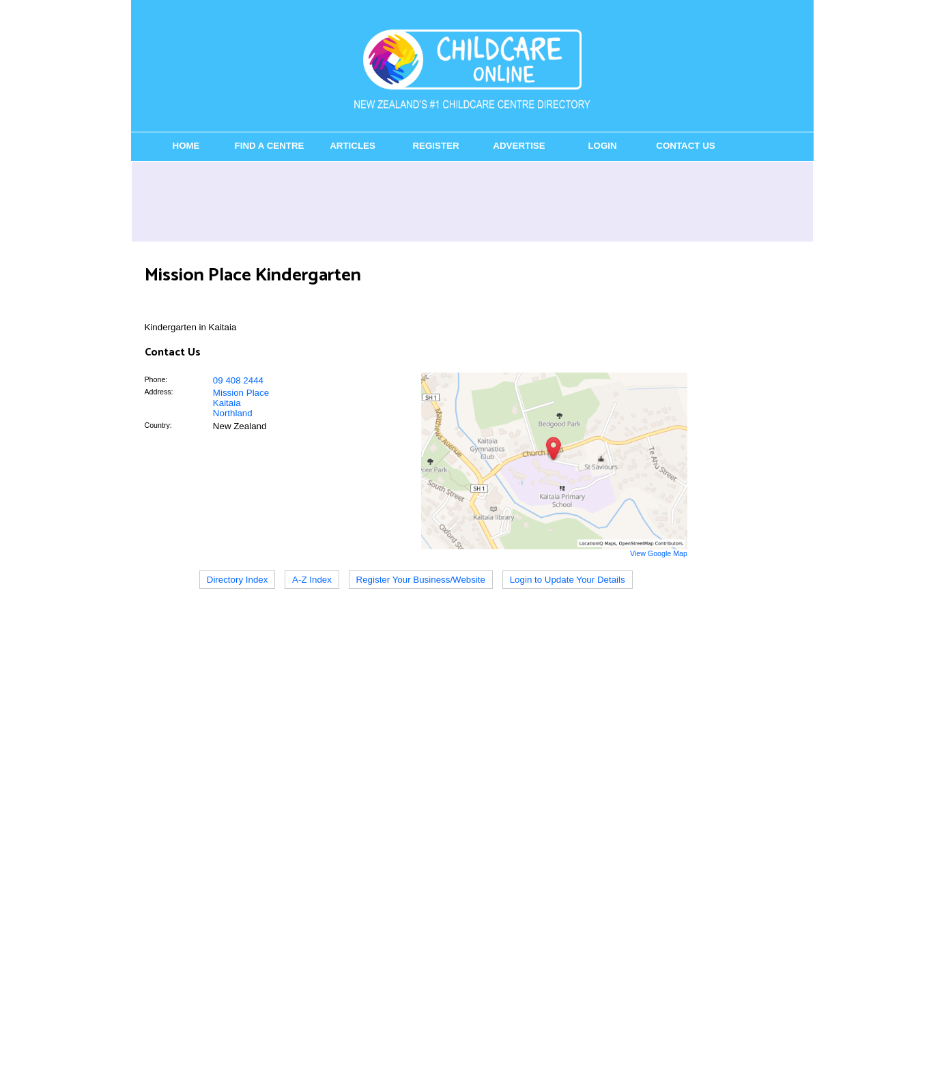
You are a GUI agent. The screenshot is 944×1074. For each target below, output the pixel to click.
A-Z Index (312, 580)
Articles (352, 146)
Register (435, 146)
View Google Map (658, 553)
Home (186, 146)
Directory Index (237, 580)
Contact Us (685, 146)
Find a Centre (269, 146)
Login (602, 146)
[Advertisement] (472, 201)
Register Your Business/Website (420, 580)
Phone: (156, 379)
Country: (158, 425)
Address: (159, 392)
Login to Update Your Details (567, 580)
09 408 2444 (238, 380)
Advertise (519, 146)
